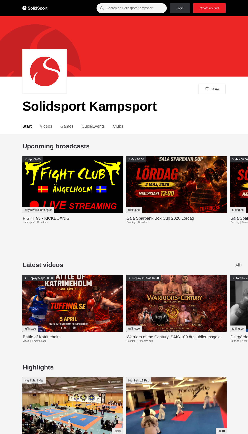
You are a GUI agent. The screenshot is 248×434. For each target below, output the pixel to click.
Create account (209, 8)
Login (180, 8)
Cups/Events (93, 126)
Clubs (118, 126)
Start (27, 126)
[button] (212, 89)
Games (66, 126)
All (239, 265)
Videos (46, 126)
